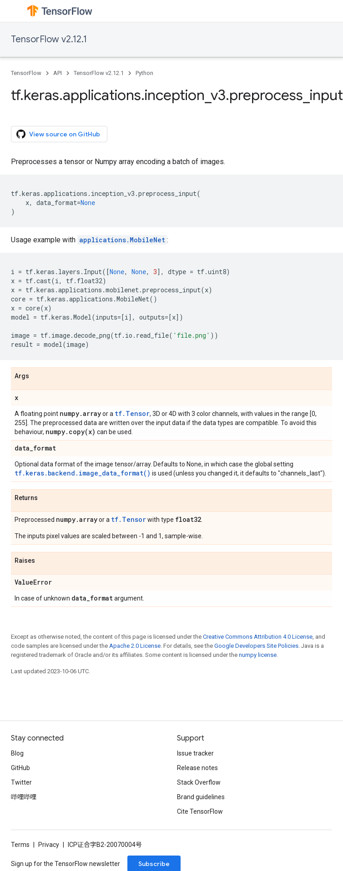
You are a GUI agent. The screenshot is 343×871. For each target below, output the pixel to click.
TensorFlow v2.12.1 (49, 39)
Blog (17, 753)
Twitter (21, 782)
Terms (20, 844)
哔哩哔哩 (23, 797)
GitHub (20, 767)
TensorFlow (26, 73)
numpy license (258, 654)
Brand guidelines (201, 797)
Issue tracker (195, 753)
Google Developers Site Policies (256, 645)
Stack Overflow (199, 782)
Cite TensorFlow (200, 811)
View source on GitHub (58, 134)
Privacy (48, 844)
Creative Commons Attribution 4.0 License (258, 636)
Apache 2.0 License (135, 645)
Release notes (197, 767)
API (57, 73)
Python (144, 73)
